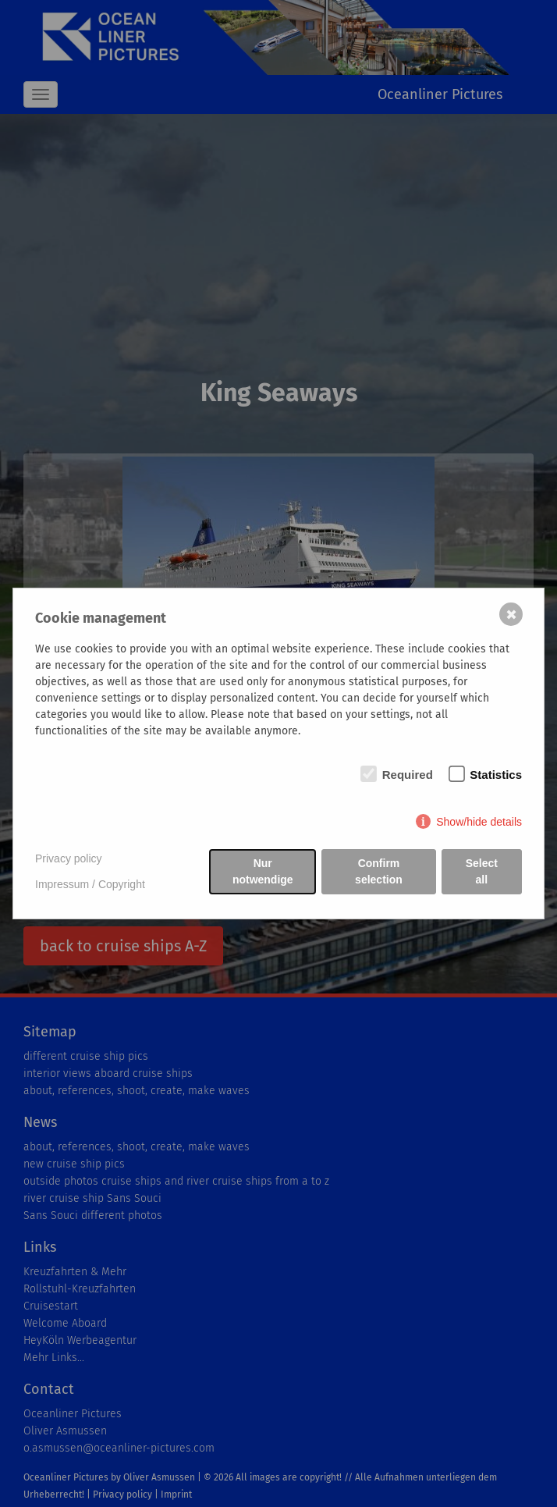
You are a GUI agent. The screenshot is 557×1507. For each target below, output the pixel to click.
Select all (482, 871)
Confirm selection (379, 871)
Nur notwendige (262, 871)
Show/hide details (479, 822)
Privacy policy (68, 858)
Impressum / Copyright (90, 884)
